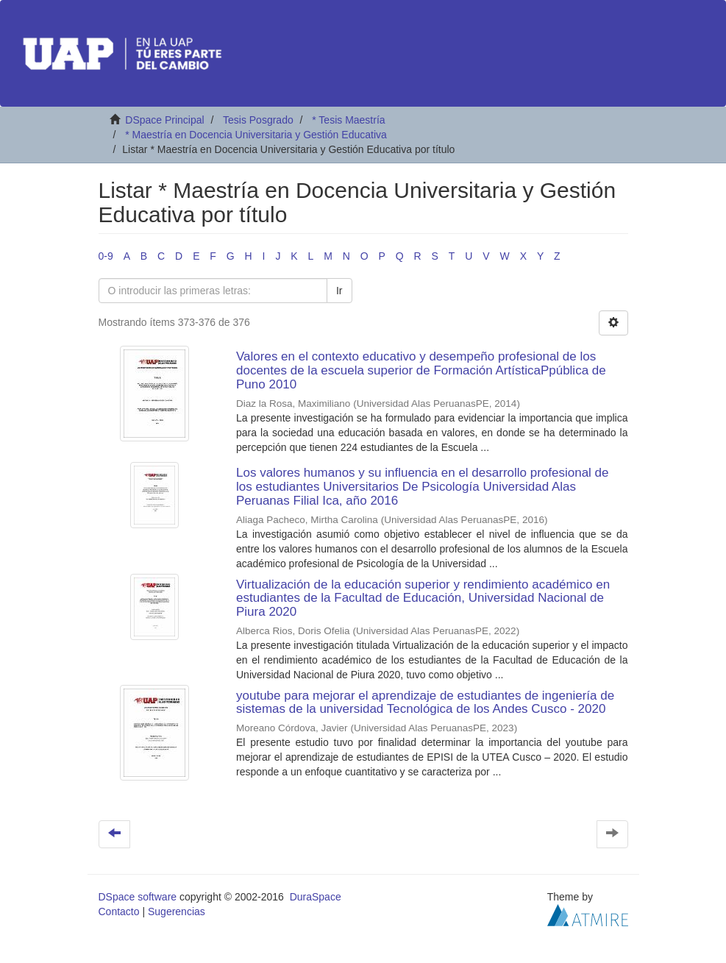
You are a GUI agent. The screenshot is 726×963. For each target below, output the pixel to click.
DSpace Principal (164, 120)
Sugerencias (176, 911)
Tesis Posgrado (258, 120)
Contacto (119, 911)
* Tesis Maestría (348, 120)
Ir (339, 290)
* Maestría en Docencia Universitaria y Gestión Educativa (256, 135)
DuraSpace (315, 897)
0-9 (106, 256)
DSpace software (138, 897)
